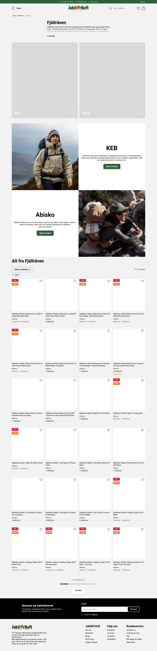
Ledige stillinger (91, 642)
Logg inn (142, 2)
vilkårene (95, 614)
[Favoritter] (138, 8)
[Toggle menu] (16, 8)
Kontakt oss (131, 630)
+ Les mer (51, 36)
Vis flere (78, 590)
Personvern (89, 639)
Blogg (87, 636)
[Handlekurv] (143, 8)
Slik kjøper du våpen (134, 639)
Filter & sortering (23, 269)
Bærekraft (89, 633)
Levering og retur (133, 633)
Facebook (111, 636)
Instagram (111, 630)
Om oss (88, 630)
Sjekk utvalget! (112, 166)
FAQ (128, 636)
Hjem (14, 15)
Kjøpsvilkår (130, 642)
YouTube (110, 633)
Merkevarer (20, 15)
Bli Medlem (111, 639)
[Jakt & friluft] (78, 8)
